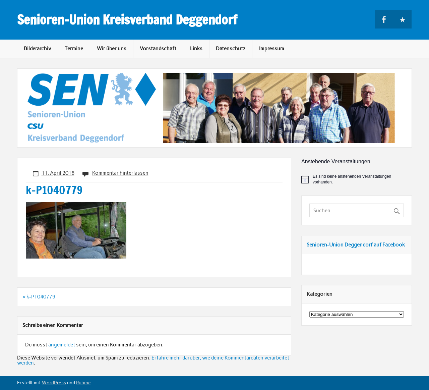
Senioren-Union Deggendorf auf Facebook (356, 245)
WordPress (54, 382)
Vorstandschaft (158, 49)
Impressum (271, 49)
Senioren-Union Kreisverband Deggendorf (127, 20)
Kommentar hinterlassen (120, 173)
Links (196, 49)
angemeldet (61, 345)
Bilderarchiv (37, 49)
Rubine (83, 382)
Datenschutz (230, 49)
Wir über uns (111, 49)
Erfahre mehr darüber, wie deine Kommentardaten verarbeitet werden (153, 360)
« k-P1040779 (38, 297)
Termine (74, 49)
